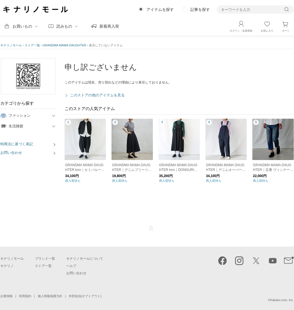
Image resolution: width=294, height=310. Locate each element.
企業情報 (6, 296)
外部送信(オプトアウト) (85, 296)
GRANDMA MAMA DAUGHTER (64, 45)
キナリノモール (11, 45)
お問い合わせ (11, 153)
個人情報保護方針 (50, 296)
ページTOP (151, 228)
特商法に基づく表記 (16, 144)
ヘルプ (71, 266)
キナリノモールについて (84, 259)
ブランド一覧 (45, 259)
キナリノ (7, 266)
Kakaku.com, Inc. (282, 300)
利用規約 (25, 296)
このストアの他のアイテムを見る (97, 95)
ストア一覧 (32, 45)
